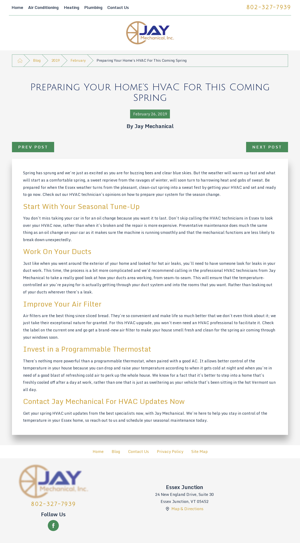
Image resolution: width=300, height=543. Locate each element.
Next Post (267, 147)
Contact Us (138, 451)
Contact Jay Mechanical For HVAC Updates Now (104, 401)
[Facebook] (53, 525)
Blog (37, 60)
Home (98, 451)
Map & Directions (187, 508)
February (78, 60)
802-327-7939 (268, 7)
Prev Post (33, 147)
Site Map (199, 451)
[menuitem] (17, 7)
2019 (55, 60)
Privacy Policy (170, 451)
